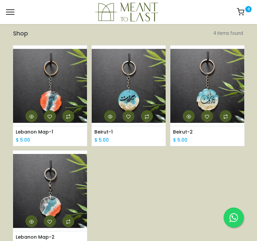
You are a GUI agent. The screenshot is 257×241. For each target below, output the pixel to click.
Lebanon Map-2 (35, 237)
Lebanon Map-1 (34, 132)
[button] (31, 116)
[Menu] (10, 12)
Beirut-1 (103, 132)
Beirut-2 (183, 132)
